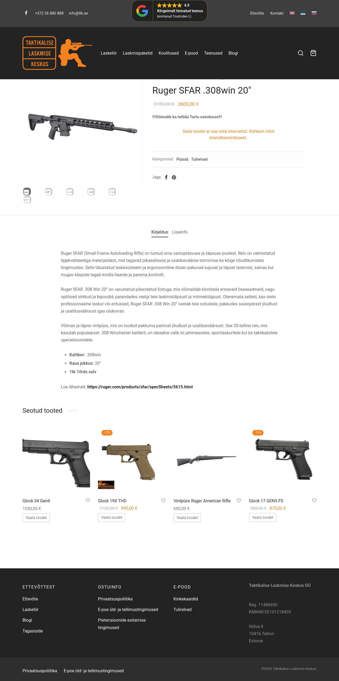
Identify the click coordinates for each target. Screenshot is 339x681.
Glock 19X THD (112, 545)
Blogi (233, 53)
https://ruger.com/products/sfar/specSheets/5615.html (140, 431)
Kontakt (277, 13)
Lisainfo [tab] (183, 278)
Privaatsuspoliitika (115, 617)
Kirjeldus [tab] (157, 278)
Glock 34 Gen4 (36, 545)
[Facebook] (26, 13)
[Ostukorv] (313, 53)
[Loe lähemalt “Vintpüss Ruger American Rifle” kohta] (187, 562)
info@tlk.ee (78, 13)
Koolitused (169, 53)
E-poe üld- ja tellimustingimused (128, 628)
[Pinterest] (182, 201)
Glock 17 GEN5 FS (266, 545)
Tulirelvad (198, 102)
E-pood (191, 53)
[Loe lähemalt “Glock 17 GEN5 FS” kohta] (262, 561)
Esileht (165, 102)
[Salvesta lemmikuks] (88, 545)
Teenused (213, 53)
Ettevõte (257, 13)
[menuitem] (292, 13)
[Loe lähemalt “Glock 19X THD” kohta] (112, 561)
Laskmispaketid (138, 53)
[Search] (300, 53)
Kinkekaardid (185, 617)
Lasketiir (109, 53)
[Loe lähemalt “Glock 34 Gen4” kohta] (36, 562)
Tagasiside (33, 649)
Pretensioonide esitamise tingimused (122, 642)
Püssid (215, 102)
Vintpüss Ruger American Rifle (201, 545)
